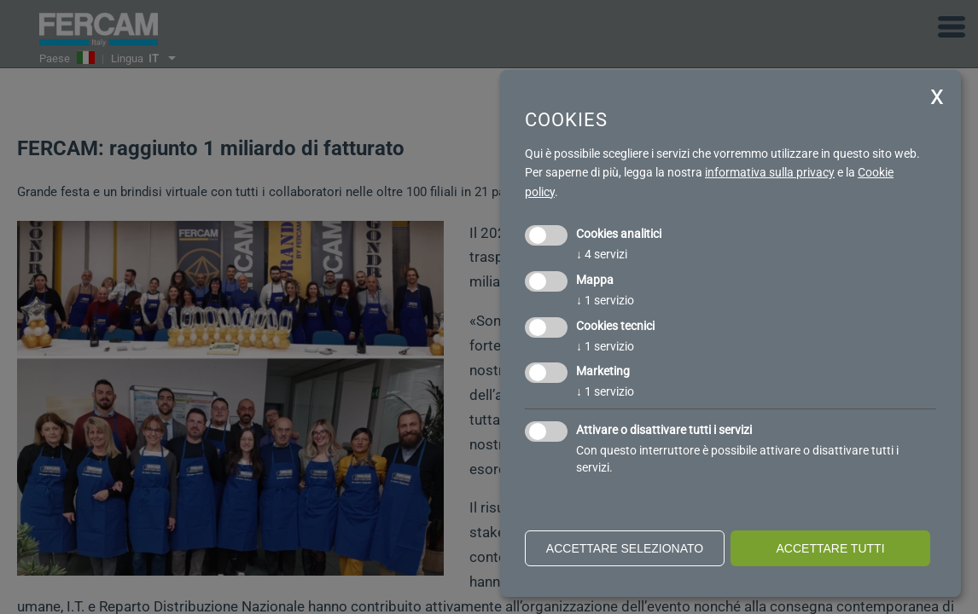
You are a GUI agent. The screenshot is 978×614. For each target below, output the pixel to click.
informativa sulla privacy (770, 172)
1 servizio (605, 300)
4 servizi (601, 254)
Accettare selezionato (624, 548)
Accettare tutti (830, 548)
